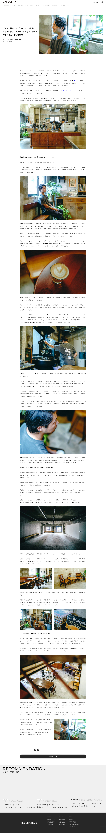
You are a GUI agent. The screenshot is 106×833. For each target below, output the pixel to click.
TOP (4, 5)
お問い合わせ (72, 826)
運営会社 (71, 819)
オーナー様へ (62, 819)
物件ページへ (53, 756)
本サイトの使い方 (51, 821)
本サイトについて (51, 819)
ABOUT (96, 2)
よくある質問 (50, 822)
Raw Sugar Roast (68, 90)
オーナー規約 (62, 824)
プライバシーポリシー (74, 824)
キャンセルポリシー (73, 822)
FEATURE (9, 5)
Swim (75, 80)
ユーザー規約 (50, 824)
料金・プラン (62, 821)
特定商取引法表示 (73, 821)
